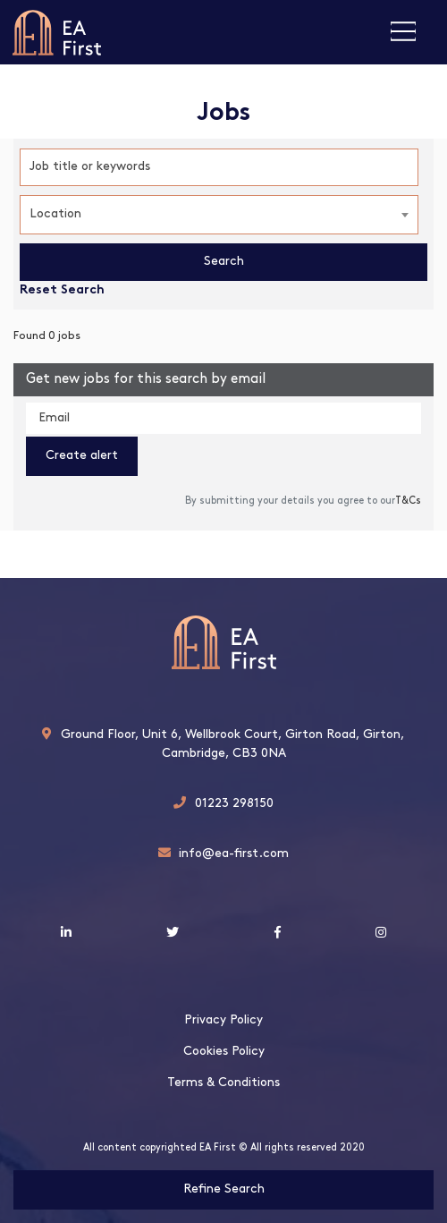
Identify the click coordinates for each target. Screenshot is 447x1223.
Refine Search (224, 1189)
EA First (57, 32)
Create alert (82, 456)
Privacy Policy (223, 1020)
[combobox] (219, 214)
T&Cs (408, 501)
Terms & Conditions (223, 1083)
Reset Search (62, 291)
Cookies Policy (224, 1051)
